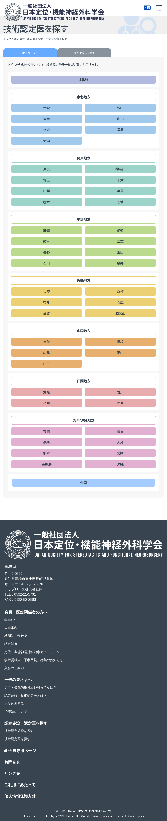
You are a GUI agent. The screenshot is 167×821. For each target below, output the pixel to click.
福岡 (46, 431)
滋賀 (46, 313)
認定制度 (10, 644)
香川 (120, 392)
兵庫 (120, 302)
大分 (120, 442)
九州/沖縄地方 (83, 420)
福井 (120, 263)
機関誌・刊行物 (15, 636)
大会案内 (10, 628)
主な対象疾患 (14, 703)
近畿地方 (83, 280)
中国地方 (83, 330)
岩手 (46, 119)
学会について (14, 620)
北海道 (84, 79)
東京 (46, 169)
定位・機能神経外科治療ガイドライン (32, 652)
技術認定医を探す (17, 739)
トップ (7, 39)
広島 (46, 352)
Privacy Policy (100, 816)
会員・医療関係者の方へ (25, 612)
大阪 (46, 291)
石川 (46, 263)
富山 (120, 252)
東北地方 (83, 97)
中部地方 (83, 219)
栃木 (46, 202)
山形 (120, 119)
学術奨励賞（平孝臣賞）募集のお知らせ (33, 660)
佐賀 (120, 431)
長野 (46, 252)
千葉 (120, 180)
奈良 (46, 302)
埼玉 (46, 180)
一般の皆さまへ (18, 680)
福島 (120, 129)
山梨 (46, 191)
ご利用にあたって (20, 785)
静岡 (46, 230)
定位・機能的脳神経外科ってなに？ (30, 687)
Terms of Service (125, 816)
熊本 (46, 453)
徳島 (120, 403)
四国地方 (83, 381)
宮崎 (120, 453)
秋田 (120, 107)
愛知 (120, 230)
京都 (120, 291)
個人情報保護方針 (20, 796)
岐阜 (46, 241)
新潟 (46, 140)
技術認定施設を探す (19, 731)
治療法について (15, 711)
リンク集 (12, 773)
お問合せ (12, 762)
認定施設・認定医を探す (29, 39)
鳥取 (46, 341)
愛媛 (46, 392)
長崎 (46, 442)
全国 (83, 482)
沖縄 (120, 464)
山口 (46, 363)
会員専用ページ (20, 751)
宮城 (46, 129)
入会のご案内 (14, 668)
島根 (120, 341)
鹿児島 (47, 464)
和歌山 (120, 313)
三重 (120, 241)
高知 (46, 403)
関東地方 (83, 158)
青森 (46, 107)
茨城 (120, 202)
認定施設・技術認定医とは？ (25, 695)
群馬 (120, 191)
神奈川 (120, 169)
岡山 (120, 352)
